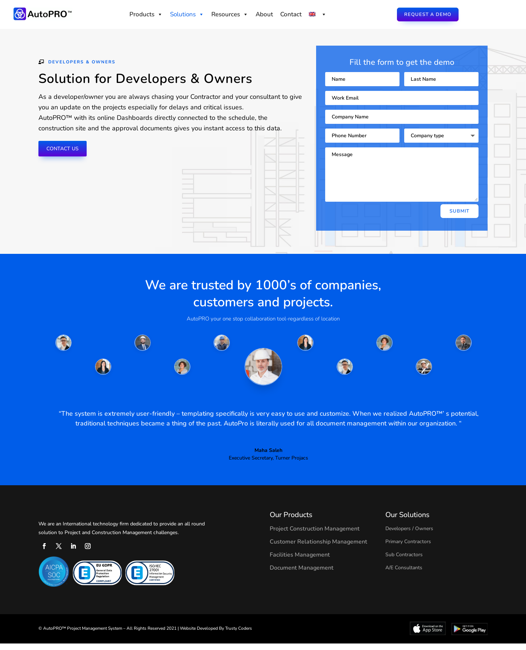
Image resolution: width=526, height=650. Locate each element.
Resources (229, 14)
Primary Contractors (408, 548)
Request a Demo (427, 14)
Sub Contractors (404, 561)
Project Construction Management (315, 535)
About (264, 14)
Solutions (187, 14)
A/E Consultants (403, 574)
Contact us (65, 155)
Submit (459, 217)
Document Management (302, 574)
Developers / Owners (409, 535)
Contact (291, 14)
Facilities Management (300, 561)
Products (146, 14)
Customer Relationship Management (318, 548)
